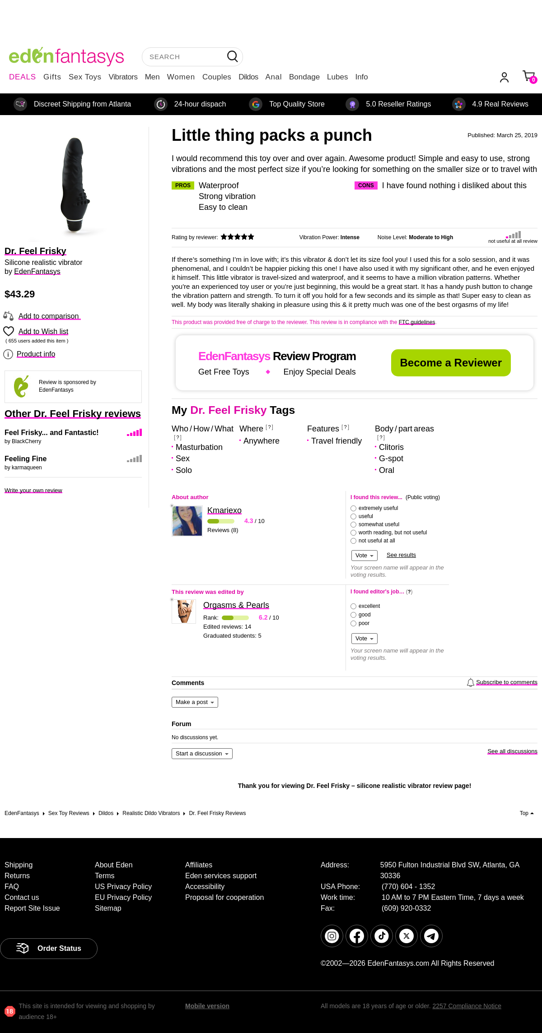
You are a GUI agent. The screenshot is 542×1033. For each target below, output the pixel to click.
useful (366, 516)
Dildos (248, 77)
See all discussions (512, 751)
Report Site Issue (32, 908)
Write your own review (33, 490)
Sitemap (108, 908)
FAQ (12, 886)
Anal (274, 77)
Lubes (337, 77)
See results (401, 554)
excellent (369, 606)
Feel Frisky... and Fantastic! (52, 432)
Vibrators (123, 77)
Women (181, 77)
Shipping (19, 865)
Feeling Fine (26, 459)
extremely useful (378, 508)
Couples (216, 77)
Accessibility (204, 886)
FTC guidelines (417, 322)
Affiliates (198, 865)
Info (361, 77)
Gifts (52, 77)
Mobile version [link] (207, 1006)
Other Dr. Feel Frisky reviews (73, 413)
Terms (105, 876)
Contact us (22, 897)
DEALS (22, 77)
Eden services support (221, 876)
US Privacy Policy (123, 886)
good (365, 614)
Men (152, 77)
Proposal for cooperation (224, 897)
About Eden (114, 865)
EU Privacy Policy (123, 897)
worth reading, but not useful (393, 532)
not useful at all (377, 540)
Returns (17, 876)
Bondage (304, 77)
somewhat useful (379, 524)
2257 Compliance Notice (466, 1006)
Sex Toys (85, 77)
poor (364, 623)
